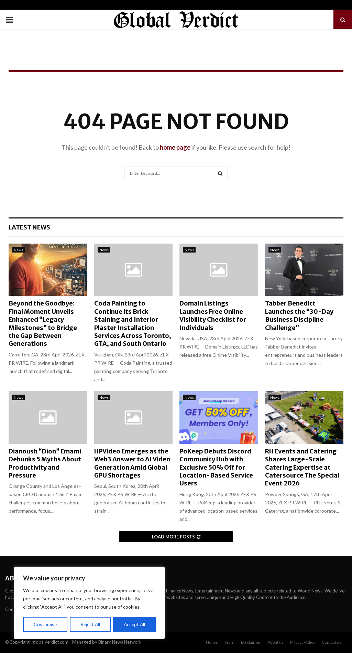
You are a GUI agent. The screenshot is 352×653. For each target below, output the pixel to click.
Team (229, 642)
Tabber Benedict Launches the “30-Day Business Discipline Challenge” (299, 315)
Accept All (134, 624)
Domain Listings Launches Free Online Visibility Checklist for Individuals (212, 315)
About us (275, 642)
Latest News (29, 227)
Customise (45, 624)
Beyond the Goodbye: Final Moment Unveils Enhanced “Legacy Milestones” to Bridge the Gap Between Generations (43, 323)
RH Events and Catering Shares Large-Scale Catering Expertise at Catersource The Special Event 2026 (302, 467)
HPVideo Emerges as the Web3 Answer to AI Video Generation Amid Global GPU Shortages (132, 463)
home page (175, 147)
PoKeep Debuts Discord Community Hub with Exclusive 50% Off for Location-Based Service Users (216, 467)
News (18, 250)
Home (212, 642)
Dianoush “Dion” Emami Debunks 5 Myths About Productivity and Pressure (45, 463)
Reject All (90, 624)
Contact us (331, 642)
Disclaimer (251, 642)
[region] (89, 603)
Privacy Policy (302, 642)
